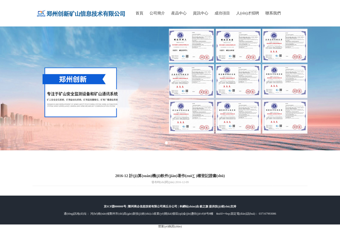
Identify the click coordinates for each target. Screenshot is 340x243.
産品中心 (179, 13)
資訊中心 (200, 13)
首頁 (139, 13)
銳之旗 (204, 206)
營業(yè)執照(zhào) (170, 226)
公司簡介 (157, 13)
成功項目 (222, 13)
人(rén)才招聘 (247, 13)
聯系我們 (273, 13)
